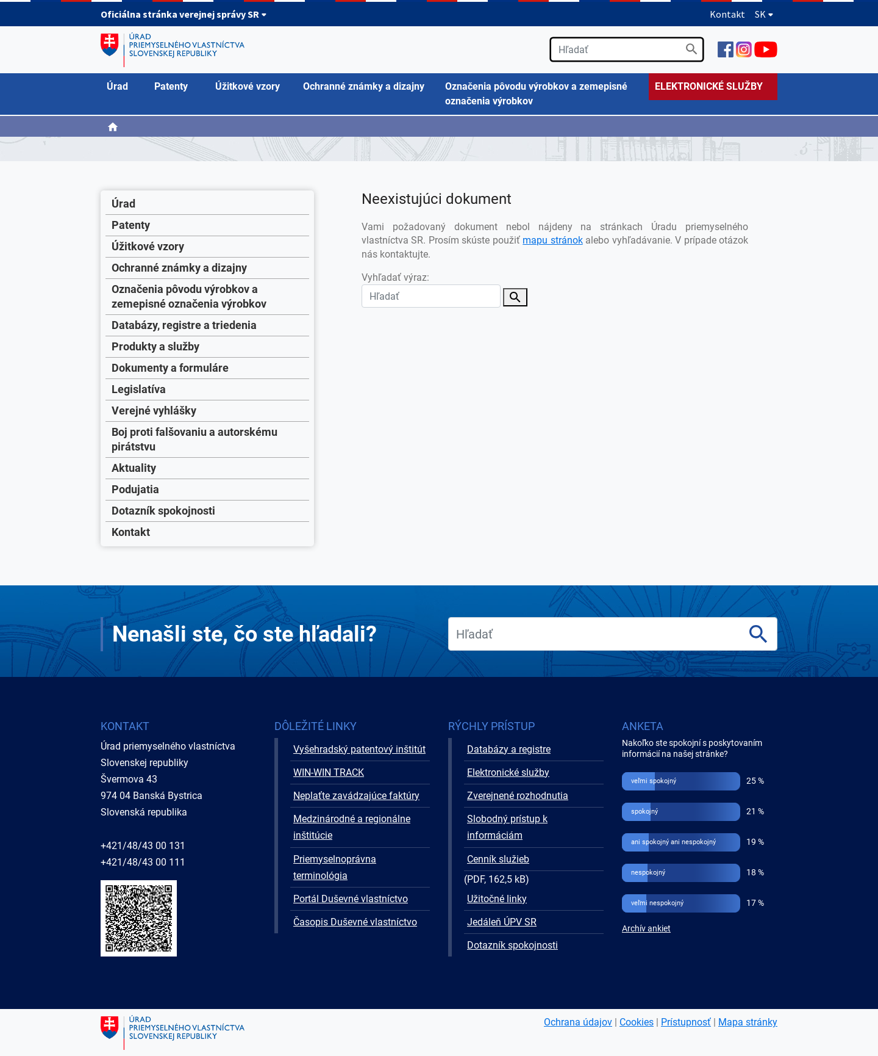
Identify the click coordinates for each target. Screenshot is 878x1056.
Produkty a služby (155, 346)
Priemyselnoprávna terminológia (334, 867)
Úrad (123, 203)
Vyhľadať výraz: (431, 290)
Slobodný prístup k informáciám (507, 827)
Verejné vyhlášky (154, 410)
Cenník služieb (498, 859)
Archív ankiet (646, 929)
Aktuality (134, 467)
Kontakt (727, 14)
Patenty (131, 225)
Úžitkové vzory (148, 246)
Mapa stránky (747, 1022)
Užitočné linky (497, 899)
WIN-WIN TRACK (328, 772)
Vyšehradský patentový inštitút (359, 749)
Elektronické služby (508, 772)
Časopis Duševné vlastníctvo (355, 922)
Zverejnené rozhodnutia (517, 795)
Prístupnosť (686, 1022)
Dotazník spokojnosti (163, 510)
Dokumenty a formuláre (170, 367)
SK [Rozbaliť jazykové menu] (764, 14)
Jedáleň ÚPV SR (502, 922)
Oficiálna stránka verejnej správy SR (184, 14)
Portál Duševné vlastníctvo (350, 899)
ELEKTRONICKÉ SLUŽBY (709, 86)
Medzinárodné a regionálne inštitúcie (351, 827)
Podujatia (135, 489)
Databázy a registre (509, 749)
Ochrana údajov (578, 1022)
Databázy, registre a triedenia (184, 325)
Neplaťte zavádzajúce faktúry (356, 795)
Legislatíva (139, 389)
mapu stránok (552, 240)
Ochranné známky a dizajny (179, 267)
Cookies (636, 1022)
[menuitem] (124, 86)
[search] (627, 49)
